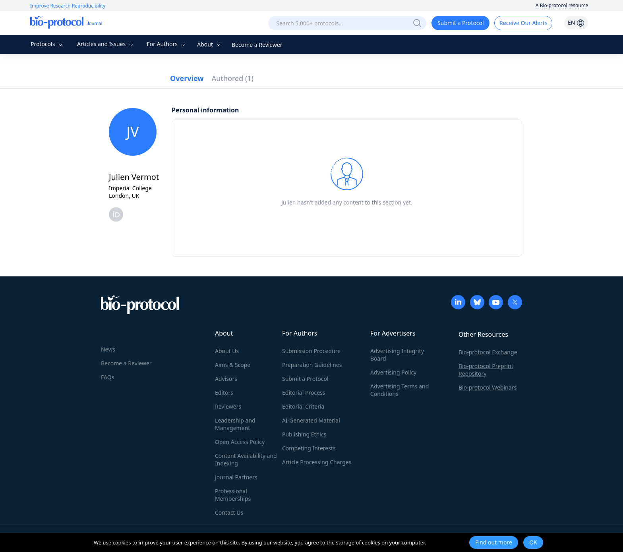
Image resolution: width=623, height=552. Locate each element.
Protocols (47, 44)
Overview (187, 78)
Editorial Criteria (303, 406)
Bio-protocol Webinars (488, 387)
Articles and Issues (106, 44)
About (209, 44)
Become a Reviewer (257, 44)
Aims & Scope (232, 365)
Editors (224, 392)
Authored (232, 78)
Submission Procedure (311, 351)
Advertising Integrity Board (397, 354)
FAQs (107, 377)
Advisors (226, 378)
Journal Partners (236, 477)
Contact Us (229, 512)
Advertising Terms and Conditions (399, 390)
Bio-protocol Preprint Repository (486, 369)
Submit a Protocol (460, 23)
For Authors (167, 44)
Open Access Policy (240, 442)
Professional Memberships (233, 494)
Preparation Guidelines (312, 365)
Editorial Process (303, 392)
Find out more (493, 542)
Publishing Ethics (304, 434)
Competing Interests (309, 448)
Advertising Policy (393, 372)
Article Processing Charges (316, 462)
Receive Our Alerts (523, 23)
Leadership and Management (235, 424)
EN (576, 22)
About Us (227, 351)
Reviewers (228, 406)
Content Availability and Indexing (246, 459)
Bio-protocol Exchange (488, 352)
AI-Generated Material (311, 420)
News (108, 349)
